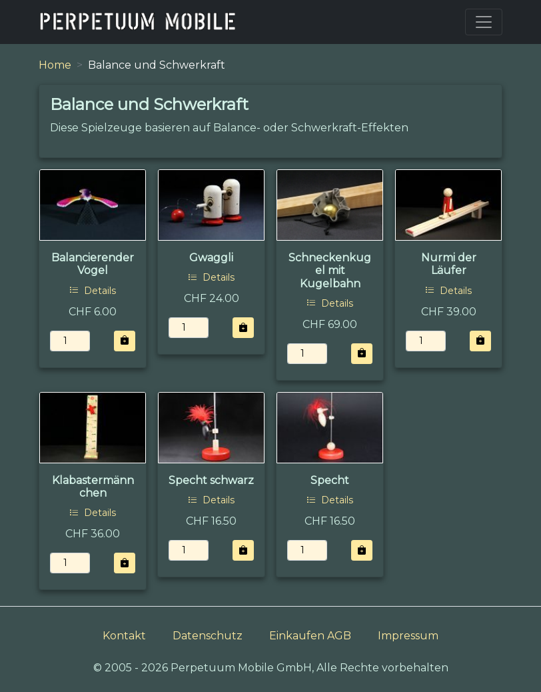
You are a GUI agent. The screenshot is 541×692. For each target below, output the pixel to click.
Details (92, 291)
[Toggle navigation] (483, 22)
